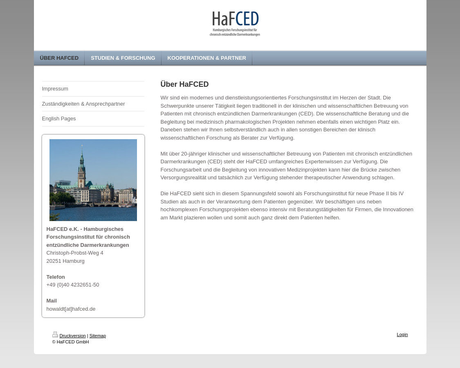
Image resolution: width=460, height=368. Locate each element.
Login (402, 334)
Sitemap (98, 335)
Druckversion (69, 335)
